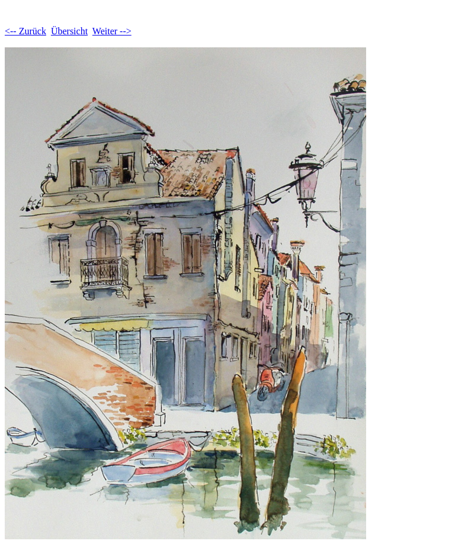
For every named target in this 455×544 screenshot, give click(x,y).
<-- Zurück (25, 31)
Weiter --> (112, 31)
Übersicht (69, 31)
